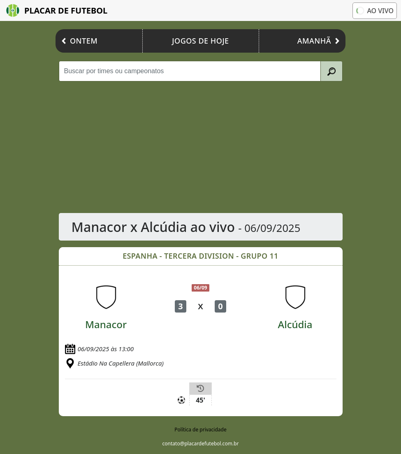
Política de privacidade (200, 429)
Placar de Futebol (56, 10)
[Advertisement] (201, 147)
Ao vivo (374, 10)
